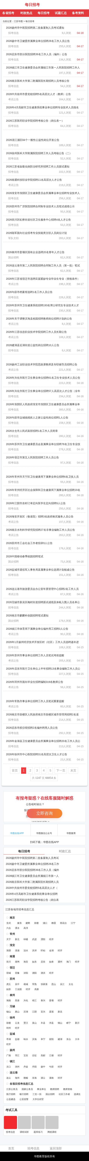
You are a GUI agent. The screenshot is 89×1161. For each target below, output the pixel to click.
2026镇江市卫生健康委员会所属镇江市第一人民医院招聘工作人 (43, 67)
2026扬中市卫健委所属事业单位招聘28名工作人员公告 (38, 40)
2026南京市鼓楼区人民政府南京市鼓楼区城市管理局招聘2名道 (42, 714)
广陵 (8, 1055)
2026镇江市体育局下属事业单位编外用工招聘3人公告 (37, 628)
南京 (12, 917)
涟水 (26, 950)
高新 (36, 989)
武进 (34, 939)
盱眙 (43, 950)
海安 (26, 961)
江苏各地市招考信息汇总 (19, 909)
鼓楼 (36, 923)
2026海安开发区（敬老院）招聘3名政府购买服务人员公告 (39, 516)
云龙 (17, 1023)
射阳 (51, 1039)
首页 (15, 770)
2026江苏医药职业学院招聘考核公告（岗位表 (32, 899)
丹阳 (34, 1066)
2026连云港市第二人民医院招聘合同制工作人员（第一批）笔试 (43, 265)
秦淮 (19, 923)
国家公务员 (27, 1089)
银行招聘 (23, 1094)
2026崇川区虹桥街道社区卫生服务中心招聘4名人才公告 (38, 219)
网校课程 (51, 1132)
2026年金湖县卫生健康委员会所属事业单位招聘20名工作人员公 (43, 741)
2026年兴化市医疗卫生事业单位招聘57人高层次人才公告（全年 (43, 390)
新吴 (60, 1011)
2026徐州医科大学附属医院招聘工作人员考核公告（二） (39, 153)
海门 (68, 961)
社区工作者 (64, 1094)
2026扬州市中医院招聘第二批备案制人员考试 (32, 857)
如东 (34, 961)
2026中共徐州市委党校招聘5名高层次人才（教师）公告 (38, 94)
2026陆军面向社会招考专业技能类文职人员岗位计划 (36, 232)
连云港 (14, 1072)
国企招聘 (13, 257)
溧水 (17, 928)
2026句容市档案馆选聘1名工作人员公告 (29, 292)
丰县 (43, 1023)
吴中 (17, 984)
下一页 (60, 770)
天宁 (8, 939)
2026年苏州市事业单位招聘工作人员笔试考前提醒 (35, 655)
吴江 (62, 984)
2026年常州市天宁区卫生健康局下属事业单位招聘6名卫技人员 (42, 476)
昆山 (53, 984)
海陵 (8, 1000)
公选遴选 (10, 1099)
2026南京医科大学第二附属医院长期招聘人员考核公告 (37, 80)
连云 (8, 1078)
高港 (17, 1000)
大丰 (77, 1039)
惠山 (17, 1011)
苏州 (12, 978)
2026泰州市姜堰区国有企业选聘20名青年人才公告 (35, 252)
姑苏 (8, 989)
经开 (51, 939)
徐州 (12, 1017)
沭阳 (26, 973)
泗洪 (43, 973)
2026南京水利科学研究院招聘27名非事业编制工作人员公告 (40, 529)
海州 (17, 1078)
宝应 (26, 1055)
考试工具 (11, 1110)
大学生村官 (38, 1099)
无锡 (12, 1006)
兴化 (26, 1000)
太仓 (71, 984)
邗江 (17, 1055)
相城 (26, 984)
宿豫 (17, 973)
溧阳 (43, 939)
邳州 (8, 1028)
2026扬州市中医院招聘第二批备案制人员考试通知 (35, 27)
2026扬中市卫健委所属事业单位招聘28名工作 (32, 863)
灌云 (43, 1078)
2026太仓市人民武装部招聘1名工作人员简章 (32, 430)
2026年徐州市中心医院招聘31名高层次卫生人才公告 (36, 754)
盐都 (17, 1039)
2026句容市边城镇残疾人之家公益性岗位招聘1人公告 (37, 417)
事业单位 (41, 1089)
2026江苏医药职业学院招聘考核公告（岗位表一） (35, 120)
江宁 (73, 923)
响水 (26, 1039)
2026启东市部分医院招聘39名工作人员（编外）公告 (36, 54)
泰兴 (43, 1000)
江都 (51, 1055)
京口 (8, 1066)
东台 (68, 1039)
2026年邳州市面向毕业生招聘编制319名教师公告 (34, 681)
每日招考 (32, 5)
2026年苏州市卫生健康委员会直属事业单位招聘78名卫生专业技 (43, 444)
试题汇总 (61, 13)
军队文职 (13, 238)
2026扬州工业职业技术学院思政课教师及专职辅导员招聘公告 (41, 364)
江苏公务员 (12, 1089)
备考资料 (78, 13)
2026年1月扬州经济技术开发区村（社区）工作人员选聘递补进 (42, 642)
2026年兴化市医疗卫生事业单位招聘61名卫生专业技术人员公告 (43, 377)
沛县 (51, 1023)
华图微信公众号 (44, 830)
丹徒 (26, 1066)
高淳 (26, 928)
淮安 (12, 945)
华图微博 (71, 830)
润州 (17, 1066)
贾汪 (26, 1023)
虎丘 (8, 984)
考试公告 (13, 99)
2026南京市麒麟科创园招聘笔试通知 (27, 615)
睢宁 (68, 1023)
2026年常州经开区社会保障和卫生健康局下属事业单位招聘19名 (43, 489)
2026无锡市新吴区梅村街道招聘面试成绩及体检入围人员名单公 (43, 602)
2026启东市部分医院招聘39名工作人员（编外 (32, 869)
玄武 (8, 923)
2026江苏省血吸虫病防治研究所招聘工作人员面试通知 (37, 166)
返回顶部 (56, 1148)
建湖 (60, 1039)
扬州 (12, 1050)
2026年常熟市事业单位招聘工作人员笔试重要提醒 (35, 701)
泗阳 (34, 973)
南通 (12, 956)
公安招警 (23, 1099)
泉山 (34, 1023)
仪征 (34, 1055)
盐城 (12, 1033)
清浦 (17, 950)
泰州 (12, 995)
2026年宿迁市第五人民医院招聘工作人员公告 (32, 457)
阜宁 (43, 1039)
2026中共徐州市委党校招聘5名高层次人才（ (32, 887)
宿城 (8, 973)
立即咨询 (44, 813)
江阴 (34, 1011)
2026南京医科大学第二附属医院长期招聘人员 (32, 881)
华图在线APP (17, 830)
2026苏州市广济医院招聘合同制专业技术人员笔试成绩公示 (40, 206)
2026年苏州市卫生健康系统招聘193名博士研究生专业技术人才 (42, 305)
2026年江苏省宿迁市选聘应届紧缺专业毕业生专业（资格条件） (43, 278)
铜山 (60, 1023)
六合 (8, 928)
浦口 (45, 923)
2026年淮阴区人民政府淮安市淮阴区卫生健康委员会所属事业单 (43, 404)
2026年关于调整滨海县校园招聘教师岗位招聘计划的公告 (39, 318)
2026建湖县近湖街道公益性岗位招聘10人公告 (32, 345)
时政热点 (26, 13)
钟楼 (26, 939)
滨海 (34, 1039)
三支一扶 (37, 1094)
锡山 (8, 1011)
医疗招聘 (10, 1094)
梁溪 (51, 1011)
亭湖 (8, 1039)
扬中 (43, 1066)
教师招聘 (54, 1089)
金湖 (51, 950)
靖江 (34, 1000)
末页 (73, 770)
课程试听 (24, 1132)
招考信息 (13, 32)
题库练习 (38, 1132)
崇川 (8, 961)
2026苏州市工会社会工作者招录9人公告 (29, 543)
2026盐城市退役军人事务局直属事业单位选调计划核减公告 (40, 569)
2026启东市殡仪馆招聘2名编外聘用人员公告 (32, 727)
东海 (34, 1078)
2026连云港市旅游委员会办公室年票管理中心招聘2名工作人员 (42, 588)
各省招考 (8, 13)
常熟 (34, 984)
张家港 (44, 984)
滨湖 (26, 1011)
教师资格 (67, 1089)
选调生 (77, 1094)
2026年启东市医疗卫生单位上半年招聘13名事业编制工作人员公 (43, 668)
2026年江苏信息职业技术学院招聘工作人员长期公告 (36, 331)
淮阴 (8, 950)
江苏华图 (12, 4)
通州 (60, 961)
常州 (12, 933)
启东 (43, 961)
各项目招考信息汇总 (21, 1083)
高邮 (43, 1055)
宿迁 (12, 967)
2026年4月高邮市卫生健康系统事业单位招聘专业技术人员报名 (42, 107)
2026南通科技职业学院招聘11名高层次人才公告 (34, 179)
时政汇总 (65, 851)
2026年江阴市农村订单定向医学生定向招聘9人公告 (36, 503)
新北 (17, 939)
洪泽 (34, 950)
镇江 (12, 1061)
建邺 (28, 923)
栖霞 (53, 923)
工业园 (18, 989)
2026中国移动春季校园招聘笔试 (24, 556)
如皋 (51, 961)
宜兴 (43, 1011)
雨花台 (63, 923)
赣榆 (26, 1078)
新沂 (77, 1023)
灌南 (51, 1078)
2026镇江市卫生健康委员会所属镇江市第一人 (32, 875)
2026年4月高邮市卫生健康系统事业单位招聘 (32, 893)
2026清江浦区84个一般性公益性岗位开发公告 (32, 139)
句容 (51, 1066)
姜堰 (51, 1000)
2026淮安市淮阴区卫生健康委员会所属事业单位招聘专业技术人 (43, 193)
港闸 (17, 961)
